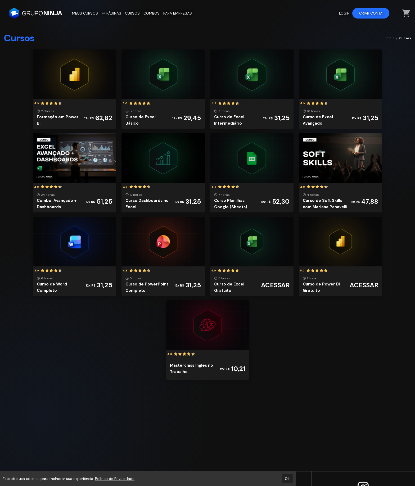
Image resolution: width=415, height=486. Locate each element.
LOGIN (344, 13)
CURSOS (132, 13)
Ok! (288, 478)
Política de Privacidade (114, 478)
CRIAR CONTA (370, 13)
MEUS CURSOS (85, 13)
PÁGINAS (111, 13)
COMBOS (151, 13)
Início (390, 38)
